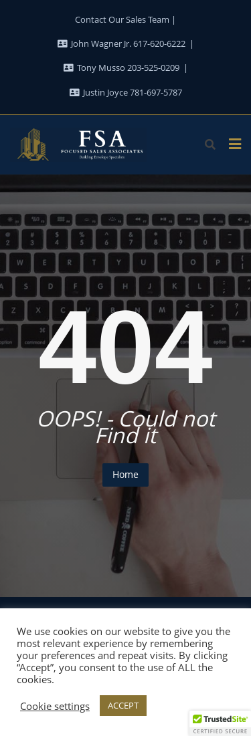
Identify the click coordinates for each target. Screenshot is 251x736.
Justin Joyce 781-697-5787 (126, 92)
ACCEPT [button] (123, 705)
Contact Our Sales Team (122, 19)
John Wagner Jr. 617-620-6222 (122, 43)
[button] (220, 723)
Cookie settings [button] (55, 706)
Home (125, 474)
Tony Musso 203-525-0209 (122, 68)
